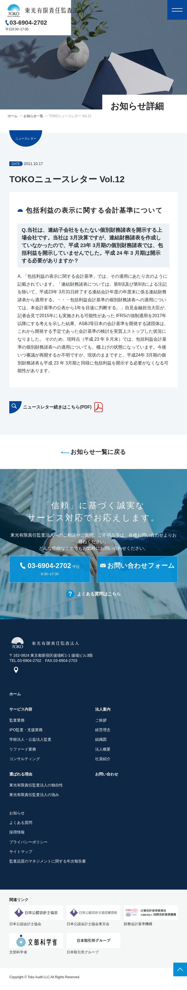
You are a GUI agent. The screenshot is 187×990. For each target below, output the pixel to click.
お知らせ (17, 814)
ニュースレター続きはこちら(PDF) (57, 407)
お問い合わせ (106, 775)
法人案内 (102, 710)
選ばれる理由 (20, 775)
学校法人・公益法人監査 (30, 741)
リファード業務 (22, 750)
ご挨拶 (101, 721)
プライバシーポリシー (28, 843)
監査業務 (17, 721)
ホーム (12, 116)
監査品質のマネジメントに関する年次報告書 (47, 862)
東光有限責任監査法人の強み (34, 796)
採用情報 (17, 833)
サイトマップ (20, 853)
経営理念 (102, 731)
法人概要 (102, 750)
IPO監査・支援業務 (26, 731)
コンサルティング (24, 760)
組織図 (101, 741)
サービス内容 (20, 710)
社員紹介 (102, 760)
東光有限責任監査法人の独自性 (36, 786)
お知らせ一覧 (33, 116)
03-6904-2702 (28, 22)
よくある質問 (20, 824)
